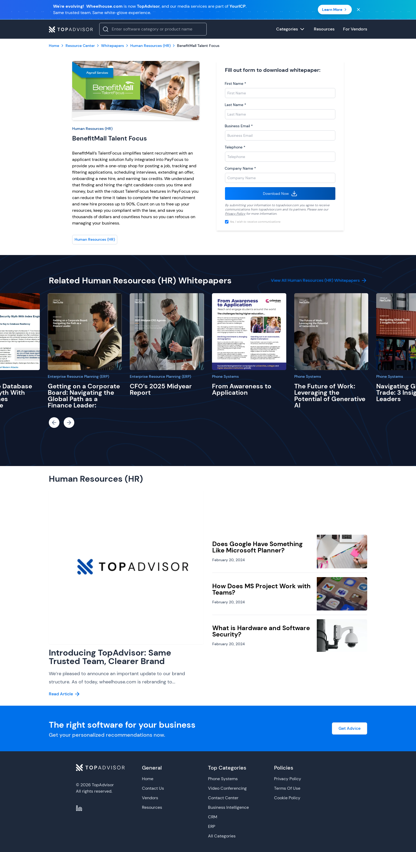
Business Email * (239, 126)
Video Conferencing (227, 788)
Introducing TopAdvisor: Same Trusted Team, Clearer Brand (110, 657)
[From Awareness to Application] (249, 331)
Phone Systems (225, 376)
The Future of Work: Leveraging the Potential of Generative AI (329, 395)
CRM (212, 817)
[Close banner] (358, 9)
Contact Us (153, 788)
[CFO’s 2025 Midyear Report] (167, 331)
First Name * (235, 83)
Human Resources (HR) (92, 128)
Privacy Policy (235, 214)
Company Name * (240, 168)
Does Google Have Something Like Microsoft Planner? (257, 547)
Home (147, 778)
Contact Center (223, 798)
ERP (211, 826)
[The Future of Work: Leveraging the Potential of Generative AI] (331, 331)
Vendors (150, 798)
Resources (152, 807)
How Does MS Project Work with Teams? (261, 589)
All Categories (222, 836)
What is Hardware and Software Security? (261, 631)
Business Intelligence (228, 807)
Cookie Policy (287, 798)
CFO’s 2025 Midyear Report (161, 389)
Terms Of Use (287, 788)
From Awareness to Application (241, 389)
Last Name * (235, 104)
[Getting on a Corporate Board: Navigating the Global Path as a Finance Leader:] (85, 331)
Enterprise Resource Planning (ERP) (78, 376)
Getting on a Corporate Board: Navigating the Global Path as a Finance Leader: (84, 395)
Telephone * (235, 147)
